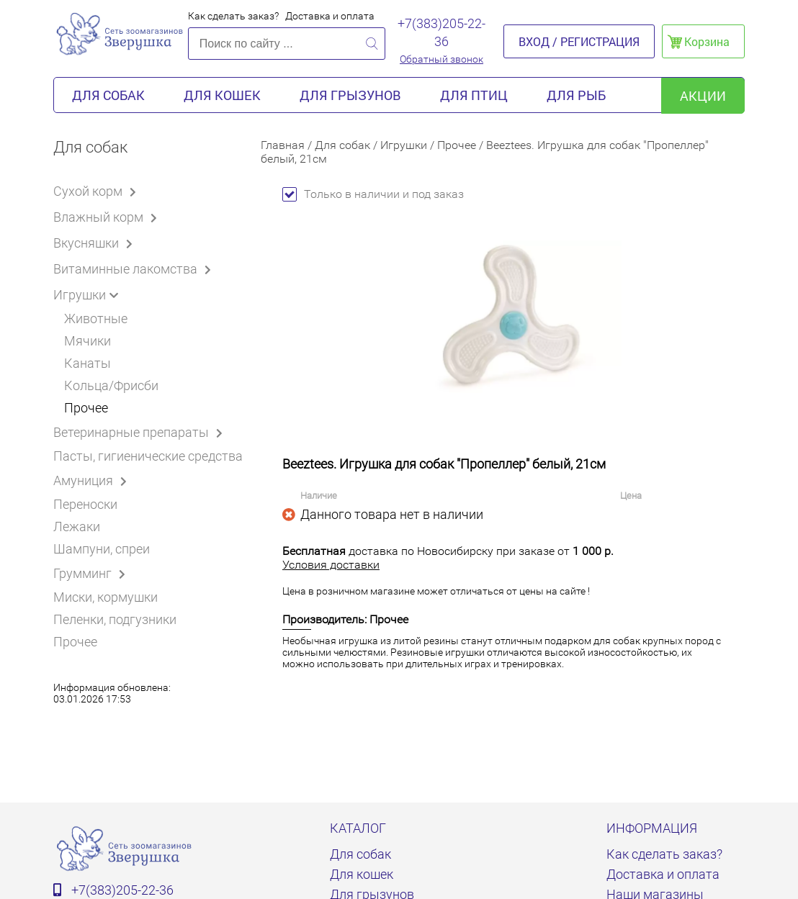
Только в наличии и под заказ (373, 194)
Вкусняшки (95, 242)
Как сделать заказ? (233, 16)
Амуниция (92, 480)
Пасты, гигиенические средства (148, 456)
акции (703, 95)
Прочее (86, 407)
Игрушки (89, 294)
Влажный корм (107, 216)
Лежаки (76, 526)
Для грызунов (350, 95)
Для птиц (474, 95)
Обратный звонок (441, 59)
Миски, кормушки (105, 597)
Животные (95, 318)
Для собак (108, 95)
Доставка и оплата (330, 16)
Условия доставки (331, 565)
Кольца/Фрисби (111, 385)
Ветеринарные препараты (140, 432)
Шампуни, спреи (101, 548)
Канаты (87, 363)
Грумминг (91, 573)
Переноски (85, 504)
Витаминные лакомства (134, 268)
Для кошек (222, 95)
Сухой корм (97, 190)
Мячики (87, 340)
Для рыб (576, 95)
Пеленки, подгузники (114, 619)
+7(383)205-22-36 (441, 32)
